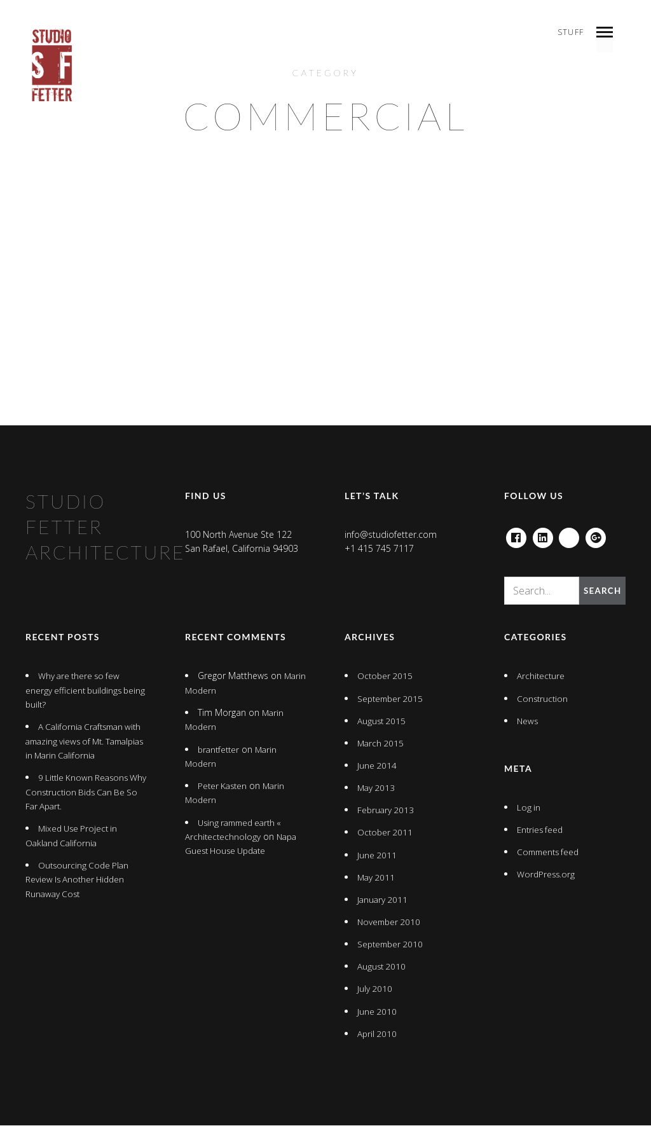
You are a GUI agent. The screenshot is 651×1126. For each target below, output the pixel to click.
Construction (543, 699)
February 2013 (386, 810)
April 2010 (377, 1034)
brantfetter (220, 750)
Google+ (596, 535)
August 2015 (382, 721)
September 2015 (392, 699)
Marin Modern (214, 691)
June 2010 (377, 1012)
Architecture (541, 677)
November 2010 (390, 922)
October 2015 (386, 677)
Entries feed (541, 830)
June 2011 (377, 855)
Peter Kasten (224, 786)
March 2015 (381, 744)
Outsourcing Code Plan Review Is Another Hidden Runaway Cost (78, 880)
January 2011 (383, 900)
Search (601, 591)
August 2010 (382, 967)
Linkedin (543, 535)
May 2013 (377, 788)
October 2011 (386, 833)
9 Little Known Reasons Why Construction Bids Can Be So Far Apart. (80, 792)
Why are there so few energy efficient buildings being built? (75, 691)
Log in (529, 808)
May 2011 (377, 878)
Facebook (516, 535)
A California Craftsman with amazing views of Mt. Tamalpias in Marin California (84, 742)
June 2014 (377, 766)
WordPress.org (547, 875)
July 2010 (375, 990)
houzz (569, 535)
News (528, 721)
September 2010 (392, 944)
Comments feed (550, 852)
